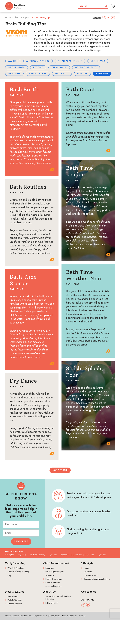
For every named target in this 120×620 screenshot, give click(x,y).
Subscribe (21, 541)
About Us (49, 591)
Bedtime (38, 67)
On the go (62, 73)
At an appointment (70, 61)
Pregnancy (22, 554)
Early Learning (15, 563)
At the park (98, 61)
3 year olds (77, 554)
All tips (13, 61)
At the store (16, 67)
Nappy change (38, 73)
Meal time (14, 73)
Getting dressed (86, 67)
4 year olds (89, 554)
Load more (60, 470)
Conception (9, 554)
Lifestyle (87, 563)
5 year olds (102, 554)
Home (8, 17)
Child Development (22, 17)
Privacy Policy (55, 615)
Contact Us (88, 591)
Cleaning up (59, 67)
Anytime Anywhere (38, 61)
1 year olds (53, 554)
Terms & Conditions (69, 615)
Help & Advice (14, 591)
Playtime (82, 73)
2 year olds (65, 554)
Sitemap (82, 615)
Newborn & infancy (37, 554)
